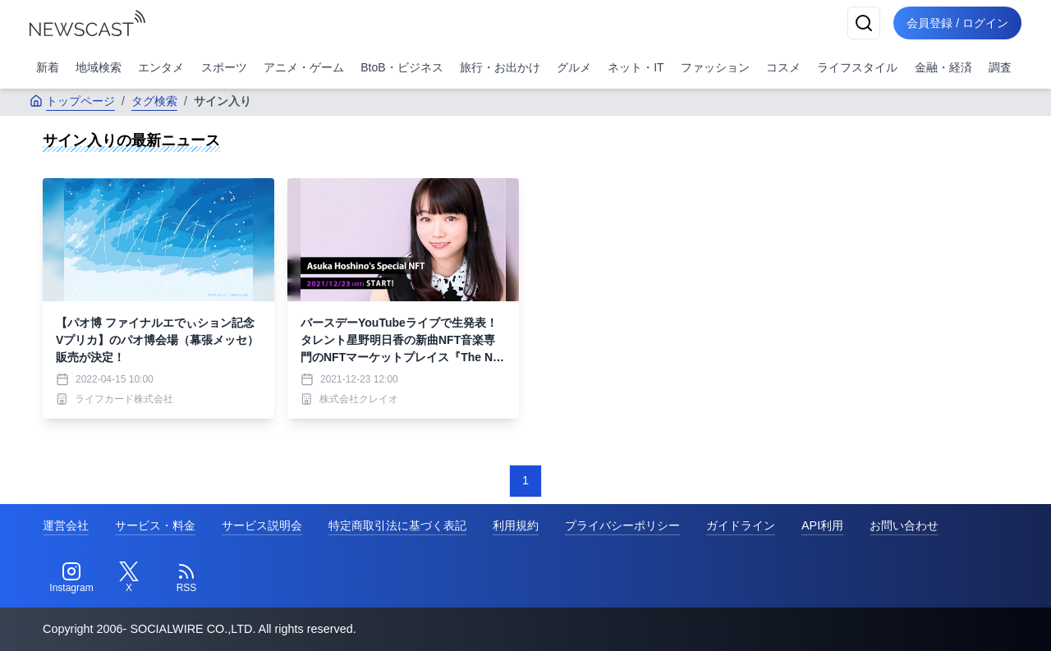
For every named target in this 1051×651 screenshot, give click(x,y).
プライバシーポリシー (622, 525)
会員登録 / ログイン (957, 23)
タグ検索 (154, 101)
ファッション (715, 67)
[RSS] (186, 578)
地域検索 (99, 67)
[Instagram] (71, 578)
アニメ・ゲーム (304, 67)
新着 (47, 67)
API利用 (822, 525)
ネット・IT (635, 67)
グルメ (574, 67)
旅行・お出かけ (500, 67)
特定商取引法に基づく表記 (397, 525)
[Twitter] (129, 578)
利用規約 (516, 525)
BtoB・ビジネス (401, 67)
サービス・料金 (155, 525)
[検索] (863, 23)
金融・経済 (943, 67)
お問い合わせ (904, 525)
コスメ (783, 67)
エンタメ (161, 67)
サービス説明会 (262, 525)
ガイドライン (740, 525)
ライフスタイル (857, 67)
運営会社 (66, 525)
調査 (1000, 67)
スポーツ (224, 67)
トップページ (72, 101)
